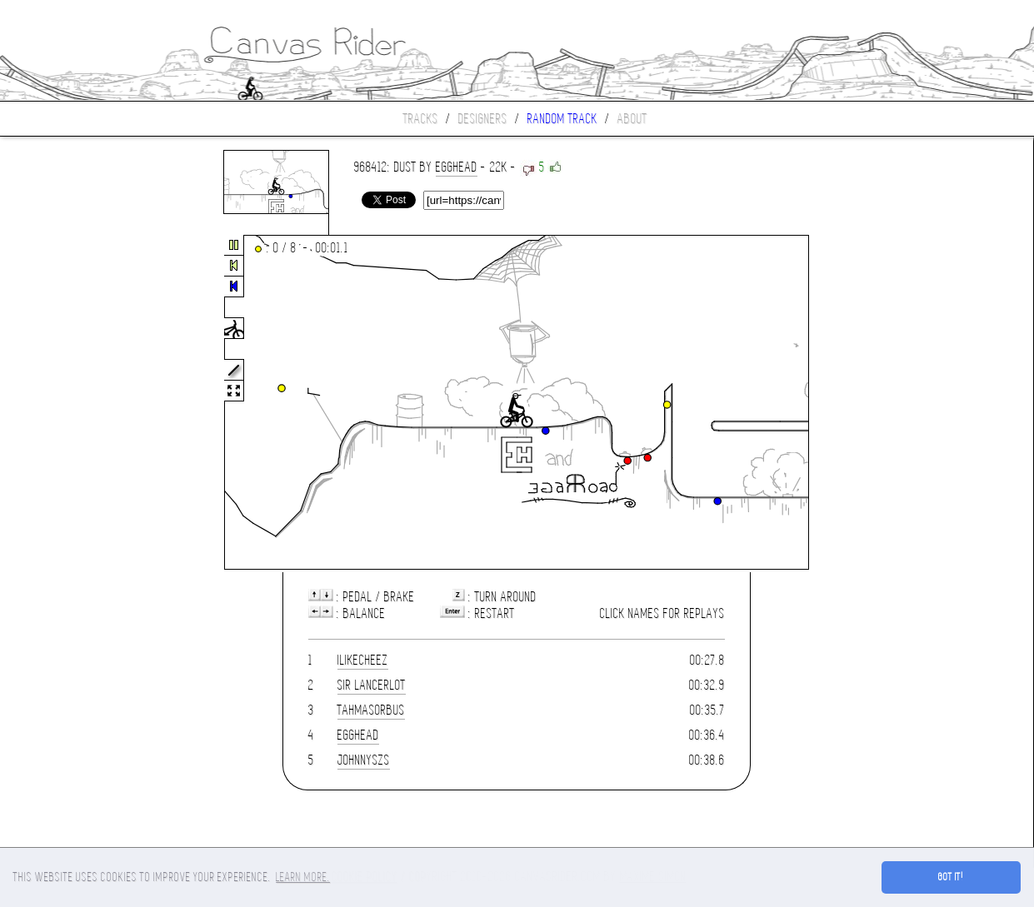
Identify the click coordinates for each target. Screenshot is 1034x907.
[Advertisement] (70, 403)
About (632, 118)
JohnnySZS (363, 760)
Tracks (420, 118)
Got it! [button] (951, 877)
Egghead (456, 167)
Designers (482, 118)
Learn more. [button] (303, 877)
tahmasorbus (371, 710)
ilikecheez (362, 660)
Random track (562, 118)
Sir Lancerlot (371, 685)
